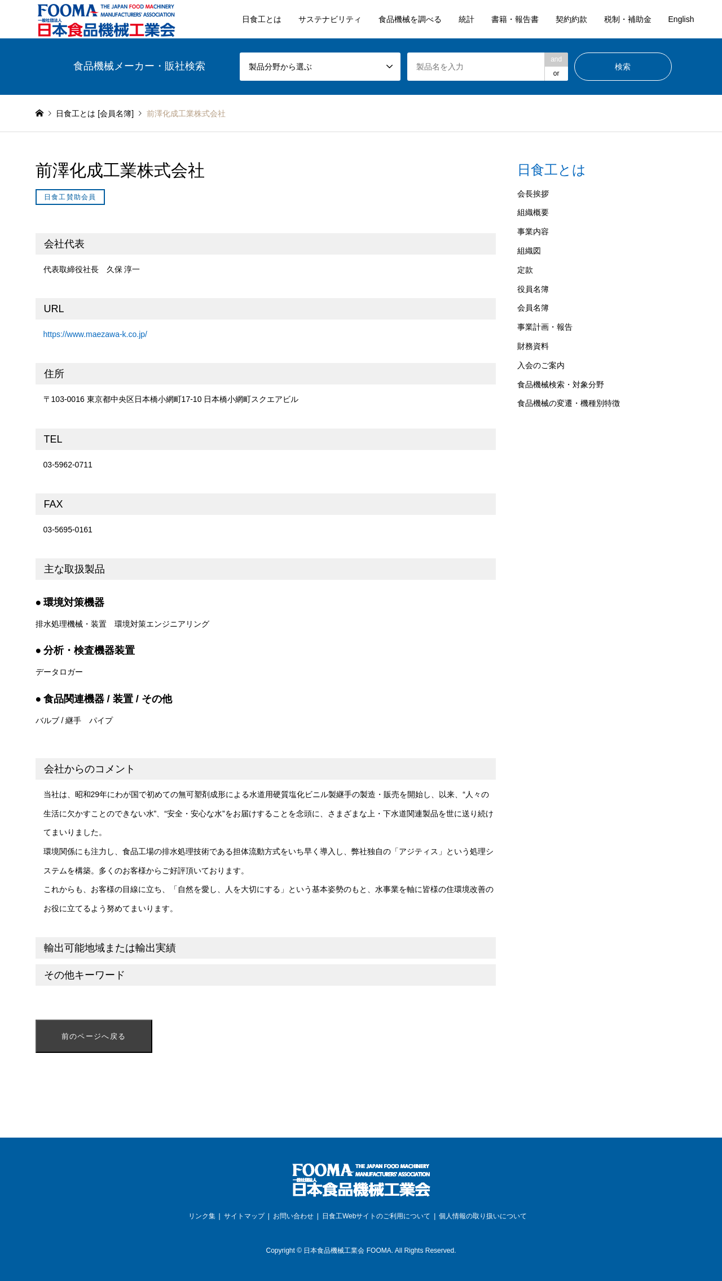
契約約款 (571, 19)
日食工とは (261, 19)
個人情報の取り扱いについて (483, 1216)
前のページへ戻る (93, 1036)
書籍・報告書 (515, 19)
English (681, 19)
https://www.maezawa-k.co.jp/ (95, 334)
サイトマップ (244, 1216)
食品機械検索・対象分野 (560, 384)
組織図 (529, 250)
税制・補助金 (627, 19)
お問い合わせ (293, 1216)
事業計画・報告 (545, 326)
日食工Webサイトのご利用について (376, 1216)
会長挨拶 (533, 193)
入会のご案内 (541, 365)
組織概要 (533, 212)
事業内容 (533, 231)
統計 (466, 19)
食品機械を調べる (410, 19)
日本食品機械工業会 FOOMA (347, 1250)
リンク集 (201, 1216)
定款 (525, 269)
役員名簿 (533, 289)
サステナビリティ (330, 19)
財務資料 (533, 346)
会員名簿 (533, 307)
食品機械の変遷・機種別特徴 (568, 403)
